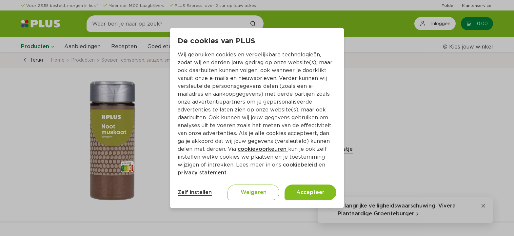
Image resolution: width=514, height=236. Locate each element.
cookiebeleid (300, 165)
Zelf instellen (195, 192)
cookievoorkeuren (263, 149)
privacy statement (202, 172)
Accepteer (310, 192)
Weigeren (254, 192)
